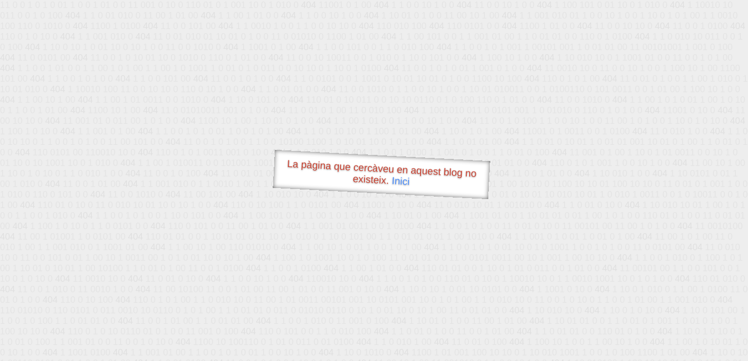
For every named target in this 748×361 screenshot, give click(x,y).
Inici (401, 181)
